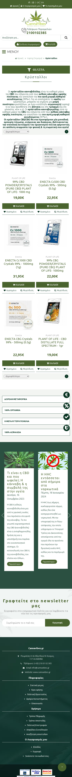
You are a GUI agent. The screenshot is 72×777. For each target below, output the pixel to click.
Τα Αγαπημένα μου (52, 6)
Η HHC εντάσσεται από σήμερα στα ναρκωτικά (50, 481)
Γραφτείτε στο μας (36, 603)
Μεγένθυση (26, 212)
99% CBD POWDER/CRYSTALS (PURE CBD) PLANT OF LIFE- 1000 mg (18, 187)
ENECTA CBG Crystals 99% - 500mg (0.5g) (18, 340)
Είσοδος (36, 747)
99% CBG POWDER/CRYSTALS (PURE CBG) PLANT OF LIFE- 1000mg (52, 265)
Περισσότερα (15, 564)
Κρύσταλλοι (51, 58)
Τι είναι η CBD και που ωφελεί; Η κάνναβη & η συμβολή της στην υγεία (18, 482)
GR (38, 2)
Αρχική (14, 6)
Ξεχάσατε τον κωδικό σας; (36, 756)
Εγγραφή (36, 751)
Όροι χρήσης (36, 690)
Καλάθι (50, 44)
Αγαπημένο (10, 212)
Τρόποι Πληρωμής (36, 716)
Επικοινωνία (36, 703)
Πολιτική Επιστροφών (36, 725)
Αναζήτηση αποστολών (36, 734)
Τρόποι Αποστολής (36, 721)
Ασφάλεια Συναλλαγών (36, 730)
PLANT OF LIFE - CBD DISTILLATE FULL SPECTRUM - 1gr (52, 342)
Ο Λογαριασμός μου (31, 6)
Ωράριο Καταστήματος (36, 699)
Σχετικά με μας (36, 685)
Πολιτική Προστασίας (36, 694)
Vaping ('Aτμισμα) (34, 58)
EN (42, 2)
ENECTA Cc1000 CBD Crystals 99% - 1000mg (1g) (18, 264)
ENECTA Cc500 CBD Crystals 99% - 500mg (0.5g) (52, 185)
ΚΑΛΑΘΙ (18, 206)
